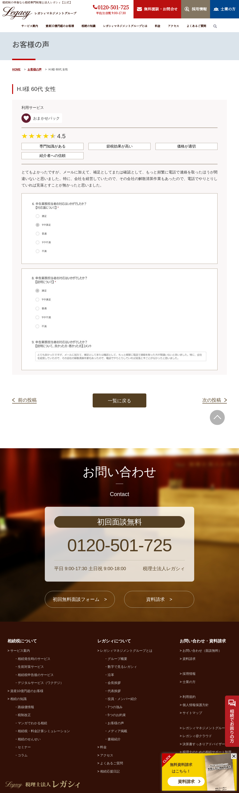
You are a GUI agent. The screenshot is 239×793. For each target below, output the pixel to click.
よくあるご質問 (196, 26)
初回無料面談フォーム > (80, 599)
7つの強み (115, 707)
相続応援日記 (110, 771)
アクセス (173, 26)
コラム (23, 755)
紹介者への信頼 (52, 156)
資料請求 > (159, 599)
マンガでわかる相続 (32, 723)
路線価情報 (26, 707)
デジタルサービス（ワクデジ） (40, 683)
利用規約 (189, 697)
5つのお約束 (117, 715)
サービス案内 (29, 26)
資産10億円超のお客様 (60, 26)
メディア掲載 (117, 731)
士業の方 (189, 682)
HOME (16, 69)
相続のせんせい (29, 739)
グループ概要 (117, 659)
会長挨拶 (114, 683)
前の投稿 (27, 400)
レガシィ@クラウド (197, 736)
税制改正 (24, 715)
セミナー (24, 747)
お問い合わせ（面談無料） (202, 650)
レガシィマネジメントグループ (205, 728)
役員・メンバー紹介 (122, 699)
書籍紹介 (114, 739)
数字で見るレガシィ (122, 667)
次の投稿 (211, 400)
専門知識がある (52, 146)
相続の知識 (88, 26)
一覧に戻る (119, 400)
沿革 (111, 675)
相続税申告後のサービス (36, 675)
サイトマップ (192, 713)
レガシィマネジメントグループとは (125, 26)
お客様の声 (35, 69)
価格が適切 (186, 146)
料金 (157, 26)
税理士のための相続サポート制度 (207, 752)
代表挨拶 (114, 691)
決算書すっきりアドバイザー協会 (207, 744)
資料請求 (186, 781)
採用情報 (189, 674)
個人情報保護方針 (196, 705)
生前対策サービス (31, 667)
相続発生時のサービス (34, 659)
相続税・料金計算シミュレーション (44, 731)
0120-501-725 (113, 7)
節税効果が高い (119, 146)
